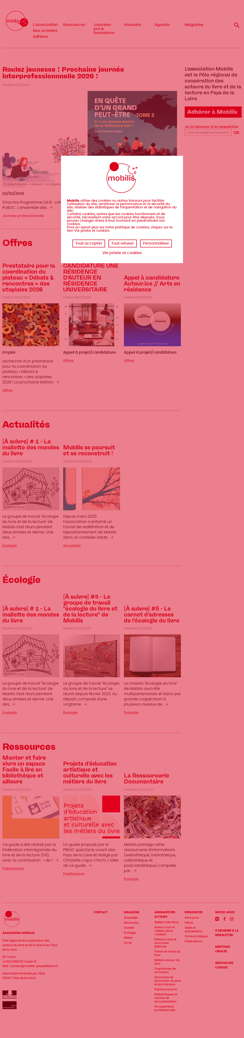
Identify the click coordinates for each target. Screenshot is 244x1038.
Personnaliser (156, 243)
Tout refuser (122, 243)
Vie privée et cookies (122, 253)
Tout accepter (88, 243)
